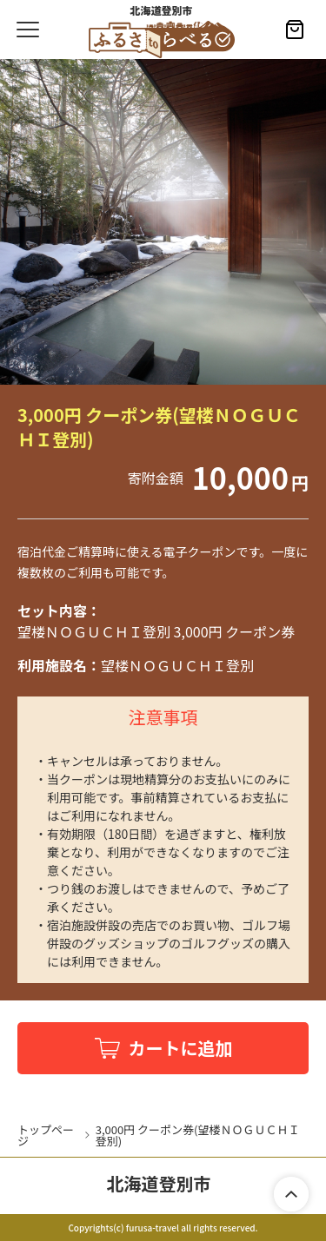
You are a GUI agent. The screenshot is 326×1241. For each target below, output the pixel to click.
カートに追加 (181, 1047)
